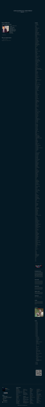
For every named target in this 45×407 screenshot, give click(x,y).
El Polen (36, 81)
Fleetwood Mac (37, 98)
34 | (39, 289)
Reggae (36, 199)
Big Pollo (36, 46)
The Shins (36, 241)
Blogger (26, 405)
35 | (40, 289)
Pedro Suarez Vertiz (38, 350)
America (36, 37)
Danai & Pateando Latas (38, 68)
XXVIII (37, 274)
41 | (39, 283)
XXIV (39, 273)
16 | (38, 281)
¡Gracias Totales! (17, 401)
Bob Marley (36, 49)
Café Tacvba (36, 53)
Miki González (36, 166)
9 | (40, 287)
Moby (36, 168)
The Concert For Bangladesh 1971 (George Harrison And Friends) (26, 398)
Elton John (36, 85)
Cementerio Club (37, 59)
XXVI (42, 273)
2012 (36, 335)
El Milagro (38, 399)
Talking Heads (37, 346)
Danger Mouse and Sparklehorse (38, 69)
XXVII (35, 274)
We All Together (37, 255)
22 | (36, 288)
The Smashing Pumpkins (37, 242)
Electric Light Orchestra (38, 84)
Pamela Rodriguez (37, 181)
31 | (37, 303)
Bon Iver (36, 50)
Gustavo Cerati (37, 113)
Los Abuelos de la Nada (38, 145)
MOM (3, 399)
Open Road (31, 399)
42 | (40, 283)
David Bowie (36, 71)
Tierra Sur (36, 246)
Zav (35, 259)
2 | (35, 287)
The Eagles (36, 232)
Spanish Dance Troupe (39, 398)
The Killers (36, 235)
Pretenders (36, 191)
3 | (36, 287)
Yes (35, 258)
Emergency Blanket (37, 86)
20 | (42, 281)
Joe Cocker (36, 127)
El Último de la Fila (18, 399)
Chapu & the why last (37, 60)
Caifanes (36, 54)
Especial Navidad (17, 390)
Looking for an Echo (39, 391)
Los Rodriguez (36, 149)
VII (38, 272)
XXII (36, 273)
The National (36, 237)
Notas (36, 178)
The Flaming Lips (37, 233)
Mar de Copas (36, 155)
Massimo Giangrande (37, 159)
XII (42, 272)
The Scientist (31, 391)
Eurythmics (36, 93)
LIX (35, 277)
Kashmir (36, 132)
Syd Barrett (36, 219)
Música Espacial (37, 171)
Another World (31, 390)
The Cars (36, 228)
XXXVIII (36, 275)
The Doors (36, 231)
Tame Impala (36, 222)
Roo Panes (36, 205)
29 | (35, 289)
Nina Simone (36, 176)
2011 (36, 336)
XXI (35, 273)
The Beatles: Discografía (25, 394)
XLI (39, 275)
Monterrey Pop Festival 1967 (25, 402)
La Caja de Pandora (37, 136)
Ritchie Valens (36, 203)
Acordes (36, 27)
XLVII (39, 276)
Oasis (36, 352)
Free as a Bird (38, 395)
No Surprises (31, 402)
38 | (36, 283)
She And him (36, 210)
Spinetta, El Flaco (24, 392)
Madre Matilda (37, 153)
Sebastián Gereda (37, 208)
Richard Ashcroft (37, 201)
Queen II (24, 391)
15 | (37, 281)
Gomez (36, 108)
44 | (42, 283)
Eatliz (36, 78)
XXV (40, 273)
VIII (39, 272)
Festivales (36, 95)
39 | (37, 283)
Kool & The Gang (37, 135)
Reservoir (31, 392)
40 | (38, 283)
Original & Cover (37, 180)
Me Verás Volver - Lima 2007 (26, 399)
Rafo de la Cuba (37, 195)
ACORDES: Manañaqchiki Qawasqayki (39, 360)
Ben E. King (36, 45)
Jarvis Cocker (36, 122)
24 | (38, 288)
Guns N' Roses (36, 112)
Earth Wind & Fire (37, 77)
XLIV (35, 276)
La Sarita (36, 139)
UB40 (36, 251)
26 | (40, 288)
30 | (36, 289)
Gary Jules (36, 103)
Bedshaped (38, 402)
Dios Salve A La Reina (25, 390)
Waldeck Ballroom (37, 254)
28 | (42, 288)
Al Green (36, 31)
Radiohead (36, 194)
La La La (31, 396)
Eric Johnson (36, 89)
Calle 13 (36, 55)
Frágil (36, 99)
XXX (39, 274)
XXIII (37, 273)
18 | (40, 281)
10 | (41, 287)
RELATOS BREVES (5, 400)
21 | (35, 288)
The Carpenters (37, 227)
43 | (41, 283)
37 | (35, 283)
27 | (41, 288)
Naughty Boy (36, 172)
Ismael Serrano (37, 118)
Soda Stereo (36, 212)
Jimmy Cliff (36, 126)
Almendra (36, 36)
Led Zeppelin (36, 141)
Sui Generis (36, 217)
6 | (38, 287)
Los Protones (36, 148)
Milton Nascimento (37, 167)
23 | (37, 288)
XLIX (42, 276)
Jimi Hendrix (36, 125)
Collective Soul (36, 64)
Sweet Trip (36, 218)
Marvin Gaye (36, 158)
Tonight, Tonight (31, 395)
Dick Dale (36, 73)
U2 (35, 250)
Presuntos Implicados (37, 190)
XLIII (42, 275)
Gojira (36, 107)
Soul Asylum (36, 213)
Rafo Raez (36, 196)
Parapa (7, 388)
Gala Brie (36, 102)
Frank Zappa (36, 100)
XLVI (37, 276)
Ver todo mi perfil (7, 389)
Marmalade (36, 157)
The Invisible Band (18, 403)
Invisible (36, 117)
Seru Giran (36, 209)
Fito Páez (37, 349)
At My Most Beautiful (39, 394)
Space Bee (36, 214)
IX (40, 272)
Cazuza (36, 58)
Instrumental (36, 116)
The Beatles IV (17, 398)
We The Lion (36, 256)
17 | (39, 281)
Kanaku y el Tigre (37, 131)
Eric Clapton (36, 88)
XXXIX (37, 275)
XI (41, 272)
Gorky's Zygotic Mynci (37, 111)
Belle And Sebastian (37, 44)
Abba (36, 26)
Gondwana (36, 109)
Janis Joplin (36, 121)
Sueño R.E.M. (17, 402)
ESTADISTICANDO (5, 396)
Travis (36, 249)
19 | (41, 281)
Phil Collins (36, 187)
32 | (38, 303)
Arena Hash (36, 39)
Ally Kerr (36, 35)
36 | (41, 289)
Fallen (37, 392)
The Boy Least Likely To (38, 226)
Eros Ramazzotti (37, 90)
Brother (30, 398)
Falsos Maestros (31, 394)
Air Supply (36, 30)
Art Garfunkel (36, 40)
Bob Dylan (36, 48)
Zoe (35, 260)
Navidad (36, 173)
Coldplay (36, 63)
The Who (36, 245)
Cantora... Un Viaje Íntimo (18, 395)
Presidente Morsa (37, 189)
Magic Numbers (37, 154)
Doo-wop (36, 76)
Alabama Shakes (37, 32)
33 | (39, 303)
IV (36, 272)
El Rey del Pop (17, 394)
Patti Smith (36, 182)
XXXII (42, 274)
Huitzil (30, 401)
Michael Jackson (37, 162)
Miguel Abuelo (36, 163)
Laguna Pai (36, 140)
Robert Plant (36, 204)
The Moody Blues (37, 236)
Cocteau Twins (36, 62)
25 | (39, 288)
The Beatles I (17, 396)
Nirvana (36, 177)
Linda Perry (36, 144)
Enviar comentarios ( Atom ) (8, 40)
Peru (35, 185)
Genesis (36, 104)
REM (36, 200)
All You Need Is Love (32, 403)
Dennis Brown (36, 72)
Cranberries (36, 67)
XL (38, 275)
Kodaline (36, 134)
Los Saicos (36, 150)
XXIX (38, 274)
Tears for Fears (37, 223)
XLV (36, 276)
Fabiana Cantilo (37, 94)
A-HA (36, 347)
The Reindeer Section (37, 240)
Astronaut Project (37, 41)
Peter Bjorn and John (37, 186)
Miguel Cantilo (36, 164)
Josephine (36, 130)
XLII (40, 275)
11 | (42, 287)
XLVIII (40, 276)
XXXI (40, 274)
